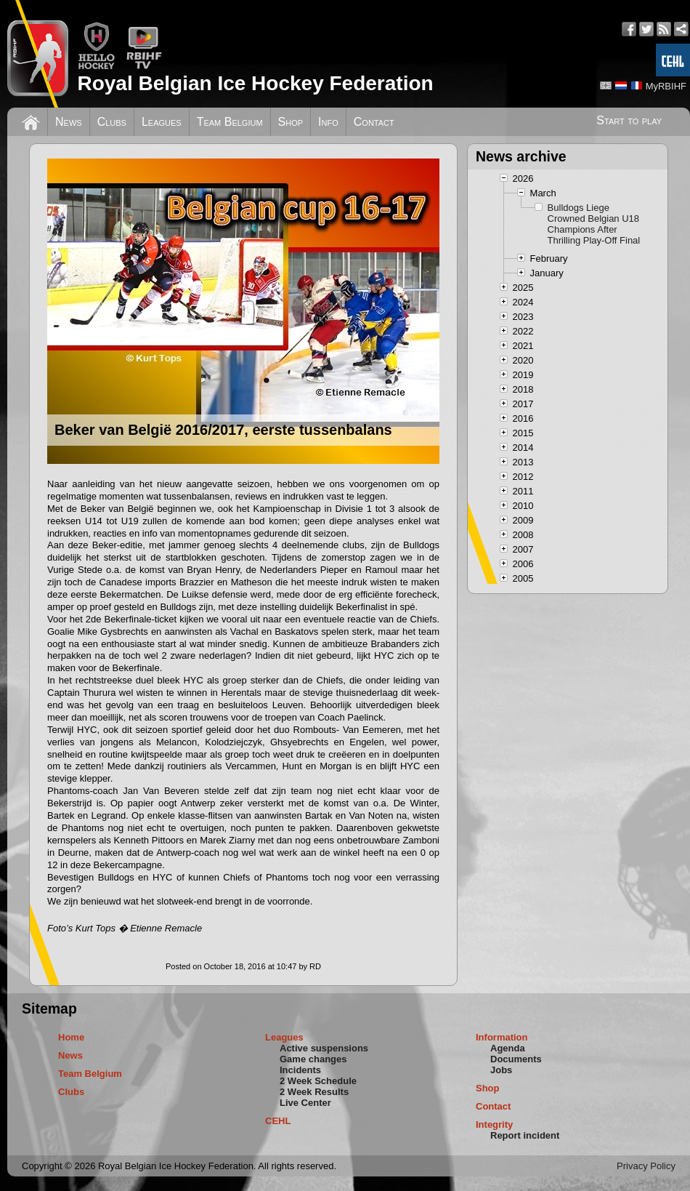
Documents (516, 1059)
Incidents (300, 1069)
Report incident (524, 1135)
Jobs (501, 1069)
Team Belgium (230, 122)
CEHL (278, 1120)
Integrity (494, 1124)
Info (328, 122)
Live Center (305, 1102)
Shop (291, 122)
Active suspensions (324, 1048)
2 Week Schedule (318, 1080)
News (68, 122)
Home (71, 1037)
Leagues (162, 122)
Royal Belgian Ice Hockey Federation (255, 83)
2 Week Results (314, 1091)
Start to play (629, 120)
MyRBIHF (666, 86)
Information (502, 1037)
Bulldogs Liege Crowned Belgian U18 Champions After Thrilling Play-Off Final (594, 224)
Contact (374, 122)
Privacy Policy (646, 1165)
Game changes (313, 1059)
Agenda (507, 1048)
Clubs (111, 122)
